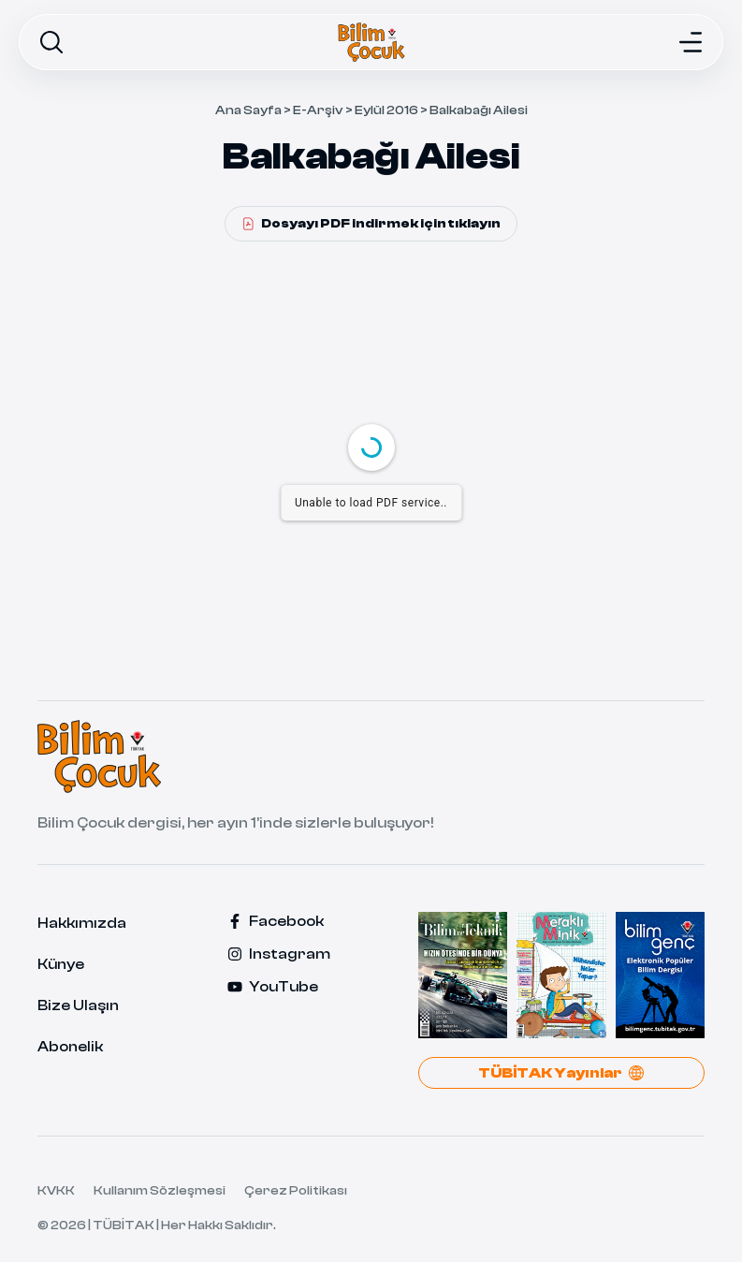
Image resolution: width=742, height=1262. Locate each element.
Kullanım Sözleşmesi (160, 1190)
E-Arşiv (318, 110)
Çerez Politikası (295, 1190)
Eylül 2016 (386, 110)
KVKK (56, 1190)
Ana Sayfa (248, 110)
